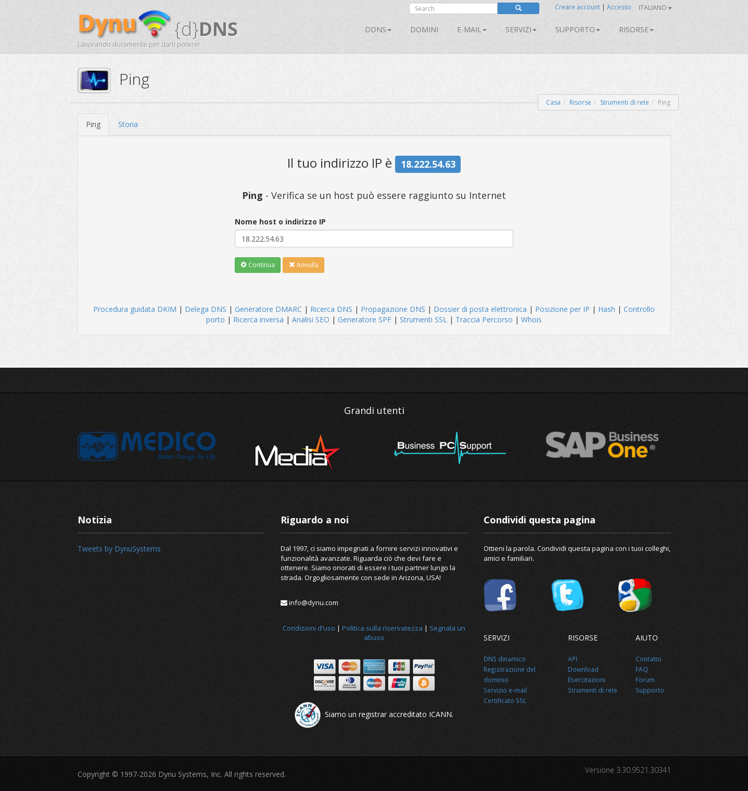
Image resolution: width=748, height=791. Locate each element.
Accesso (619, 7)
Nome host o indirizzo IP (280, 222)
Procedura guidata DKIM (134, 309)
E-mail (472, 29)
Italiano (655, 7)
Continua (257, 264)
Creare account (577, 7)
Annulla (304, 264)
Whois (531, 319)
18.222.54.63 (428, 164)
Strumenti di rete (624, 102)
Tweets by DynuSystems (119, 549)
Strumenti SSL (423, 319)
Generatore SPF (364, 319)
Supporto (577, 29)
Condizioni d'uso (309, 628)
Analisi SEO (310, 319)
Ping (93, 124)
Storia (128, 124)
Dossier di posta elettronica (480, 309)
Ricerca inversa (258, 319)
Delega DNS (205, 309)
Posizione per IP (562, 309)
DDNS (378, 29)
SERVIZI (521, 29)
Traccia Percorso (484, 319)
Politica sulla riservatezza (382, 628)
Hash (606, 309)
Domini (424, 29)
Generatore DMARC (268, 309)
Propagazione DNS (393, 309)
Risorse (636, 29)
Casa (553, 102)
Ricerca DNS (331, 309)
